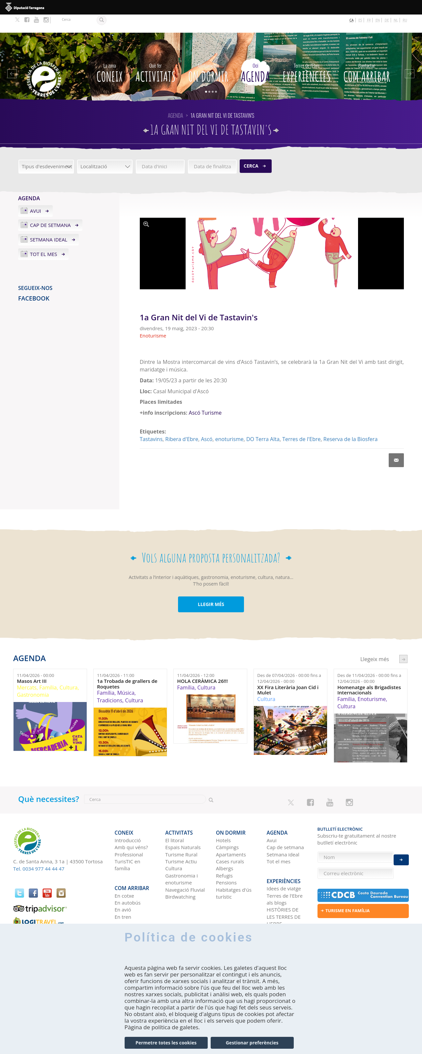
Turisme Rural (181, 831)
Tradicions (109, 682)
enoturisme (229, 421)
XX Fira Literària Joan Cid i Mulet (287, 671)
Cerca (251, 148)
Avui (35, 192)
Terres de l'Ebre (301, 421)
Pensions (226, 860)
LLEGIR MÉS (211, 586)
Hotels (223, 817)
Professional (129, 831)
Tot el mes (43, 236)
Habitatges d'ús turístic (234, 870)
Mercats (27, 669)
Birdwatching (180, 874)
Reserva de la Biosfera (350, 421)
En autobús (128, 875)
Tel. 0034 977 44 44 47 (38, 850)
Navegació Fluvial (185, 867)
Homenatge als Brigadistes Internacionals (369, 671)
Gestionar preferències (252, 1042)
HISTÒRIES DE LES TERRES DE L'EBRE (284, 889)
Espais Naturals (182, 824)
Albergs (224, 846)
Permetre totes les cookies (166, 1042)
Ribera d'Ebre (181, 421)
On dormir (208, 53)
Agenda (255, 53)
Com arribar (366, 53)
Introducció (128, 817)
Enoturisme (371, 681)
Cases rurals (230, 838)
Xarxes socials (283, 903)
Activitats (156, 53)
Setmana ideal (48, 221)
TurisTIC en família (127, 842)
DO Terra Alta (263, 421)
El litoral (174, 817)
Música (125, 675)
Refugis (224, 852)
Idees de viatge (284, 861)
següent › (403, 641)
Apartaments (231, 831)
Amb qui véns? (131, 824)
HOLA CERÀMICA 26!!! (202, 663)
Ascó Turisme (205, 395)
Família (48, 669)
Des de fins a (289, 660)
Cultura (69, 669)
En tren (123, 889)
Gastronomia (33, 677)
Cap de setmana (50, 207)
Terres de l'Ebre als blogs (285, 871)
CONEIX (110, 53)
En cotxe (124, 868)
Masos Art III (31, 663)
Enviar (401, 854)
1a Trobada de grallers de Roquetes (127, 665)
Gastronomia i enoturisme (181, 856)
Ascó (206, 421)
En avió (123, 882)
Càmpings (227, 824)
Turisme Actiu (181, 838)
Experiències (307, 53)
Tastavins (151, 421)
